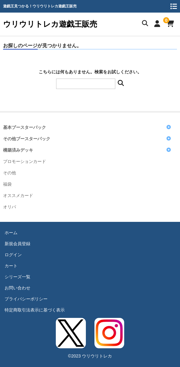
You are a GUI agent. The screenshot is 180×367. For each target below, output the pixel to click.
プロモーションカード (24, 161)
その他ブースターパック (26, 139)
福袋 (7, 184)
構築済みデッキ (18, 150)
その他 (9, 173)
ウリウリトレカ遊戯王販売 (50, 24)
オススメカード (18, 195)
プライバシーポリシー (26, 298)
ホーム (11, 232)
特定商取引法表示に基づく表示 (35, 309)
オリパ (9, 207)
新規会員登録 (17, 243)
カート (11, 265)
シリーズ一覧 (17, 276)
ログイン (13, 254)
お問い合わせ (17, 287)
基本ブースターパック (24, 127)
